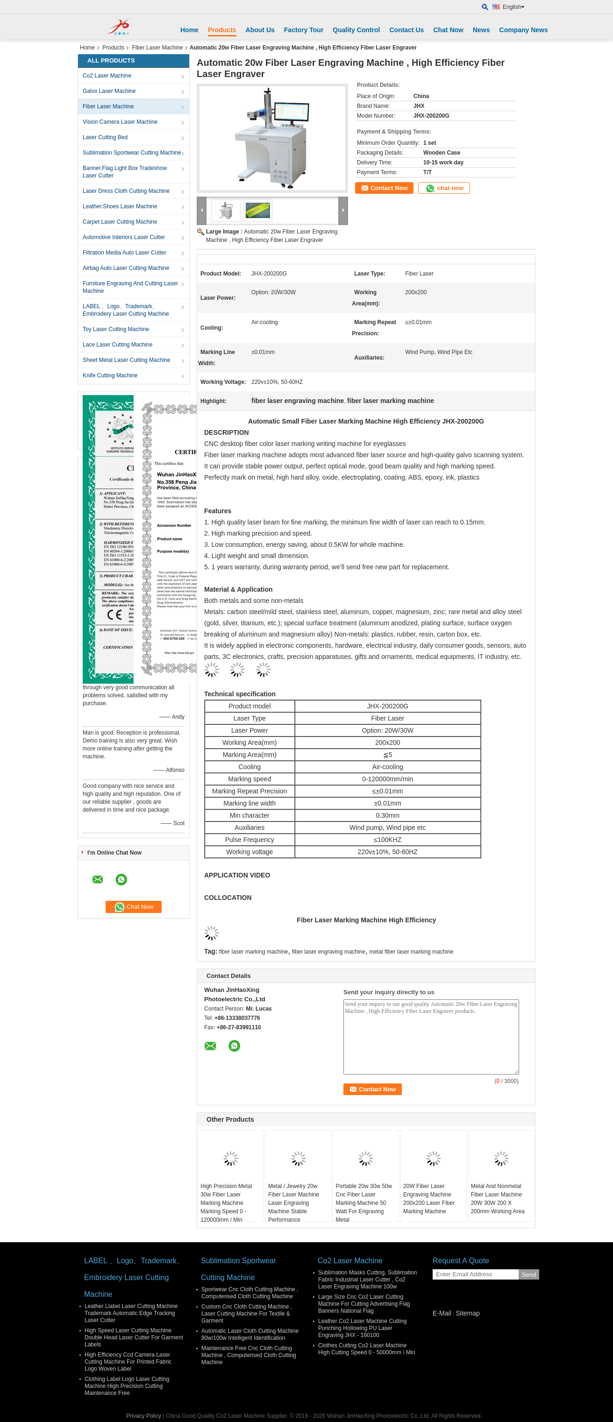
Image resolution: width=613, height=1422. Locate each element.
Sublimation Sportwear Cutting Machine (132, 152)
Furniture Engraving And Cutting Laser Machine (130, 287)
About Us (260, 30)
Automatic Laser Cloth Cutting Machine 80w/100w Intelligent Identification (250, 1334)
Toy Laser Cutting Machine (116, 329)
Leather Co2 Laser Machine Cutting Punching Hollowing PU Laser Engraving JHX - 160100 (362, 1328)
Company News (523, 30)
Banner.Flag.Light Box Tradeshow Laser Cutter (125, 172)
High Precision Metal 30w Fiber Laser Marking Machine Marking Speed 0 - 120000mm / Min (226, 1203)
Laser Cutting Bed (105, 137)
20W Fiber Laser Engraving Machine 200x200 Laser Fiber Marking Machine (429, 1199)
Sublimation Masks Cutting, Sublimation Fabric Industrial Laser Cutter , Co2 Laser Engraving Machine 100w (367, 1279)
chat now (444, 188)
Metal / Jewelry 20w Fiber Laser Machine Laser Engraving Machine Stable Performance (293, 1203)
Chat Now (448, 30)
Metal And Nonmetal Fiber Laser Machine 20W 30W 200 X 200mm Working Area (498, 1199)
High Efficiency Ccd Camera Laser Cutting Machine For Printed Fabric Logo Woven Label (128, 1361)
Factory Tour (304, 30)
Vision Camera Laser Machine (120, 122)
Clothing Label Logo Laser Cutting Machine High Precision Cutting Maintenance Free (127, 1386)
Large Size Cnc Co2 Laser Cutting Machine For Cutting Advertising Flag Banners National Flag (364, 1304)
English (514, 7)
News (481, 30)
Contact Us (406, 30)
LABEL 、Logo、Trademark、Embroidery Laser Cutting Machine (126, 310)
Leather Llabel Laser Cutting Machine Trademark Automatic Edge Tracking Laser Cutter (131, 1313)
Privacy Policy (143, 1416)
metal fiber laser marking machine (411, 951)
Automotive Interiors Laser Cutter (124, 237)
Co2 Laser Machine (107, 75)
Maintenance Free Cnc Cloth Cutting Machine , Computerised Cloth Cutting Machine (248, 1355)
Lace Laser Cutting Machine (117, 344)
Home (189, 30)
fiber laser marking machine (253, 951)
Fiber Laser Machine (157, 47)
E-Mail (442, 1313)
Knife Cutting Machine (110, 375)
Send (528, 1274)
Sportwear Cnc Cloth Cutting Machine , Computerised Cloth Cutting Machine (249, 1293)
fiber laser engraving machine (328, 951)
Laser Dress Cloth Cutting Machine (126, 191)
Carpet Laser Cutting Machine (120, 222)
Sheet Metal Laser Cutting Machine (126, 360)
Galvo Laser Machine (109, 91)
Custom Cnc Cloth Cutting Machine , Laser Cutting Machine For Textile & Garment (246, 1313)
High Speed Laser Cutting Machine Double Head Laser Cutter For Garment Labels (134, 1337)
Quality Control (356, 30)
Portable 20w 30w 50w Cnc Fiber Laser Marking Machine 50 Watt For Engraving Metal (363, 1203)
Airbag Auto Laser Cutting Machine (126, 268)
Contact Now (389, 187)
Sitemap (467, 1313)
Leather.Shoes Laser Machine (120, 206)
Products (222, 30)
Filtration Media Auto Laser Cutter (124, 252)
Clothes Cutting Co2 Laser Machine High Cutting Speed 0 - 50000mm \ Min (366, 1349)
